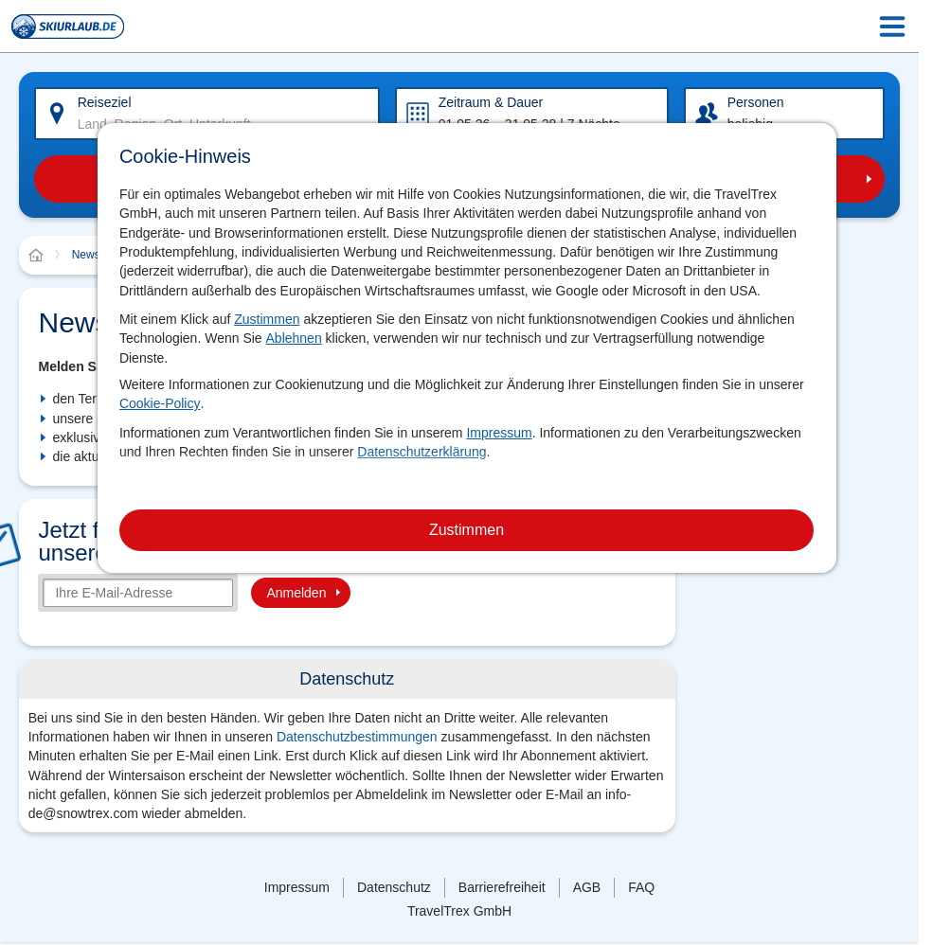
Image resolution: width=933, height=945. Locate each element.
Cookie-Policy (160, 403)
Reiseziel (105, 102)
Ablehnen (294, 338)
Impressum (498, 432)
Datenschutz (394, 887)
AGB (587, 887)
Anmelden (296, 592)
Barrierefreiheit (502, 887)
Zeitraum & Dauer (491, 102)
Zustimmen (266, 319)
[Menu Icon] (892, 26)
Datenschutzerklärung (421, 451)
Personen (755, 102)
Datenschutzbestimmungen (357, 736)
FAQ (641, 887)
